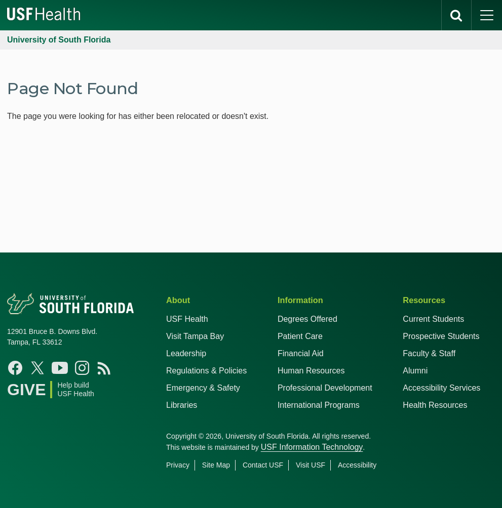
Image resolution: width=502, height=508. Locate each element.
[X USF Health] (37, 368)
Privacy (177, 465)
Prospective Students (441, 336)
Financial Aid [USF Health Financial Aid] (301, 353)
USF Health (187, 319)
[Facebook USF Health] (15, 368)
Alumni (415, 370)
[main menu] (487, 15)
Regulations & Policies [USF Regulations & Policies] (206, 370)
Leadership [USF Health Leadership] (186, 353)
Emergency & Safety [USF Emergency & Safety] (203, 388)
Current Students (433, 319)
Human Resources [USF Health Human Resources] (311, 370)
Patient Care (300, 336)
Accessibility (357, 465)
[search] (456, 15)
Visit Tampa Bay (195, 336)
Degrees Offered (307, 319)
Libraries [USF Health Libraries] (181, 405)
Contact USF (263, 465)
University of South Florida (58, 39)
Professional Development (325, 388)
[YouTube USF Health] (60, 368)
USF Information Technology (312, 447)
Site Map (216, 465)
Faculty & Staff (429, 353)
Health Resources (435, 405)
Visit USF (310, 465)
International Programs (319, 405)
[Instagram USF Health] (82, 368)
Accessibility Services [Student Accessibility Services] (441, 388)
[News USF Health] (104, 368)
